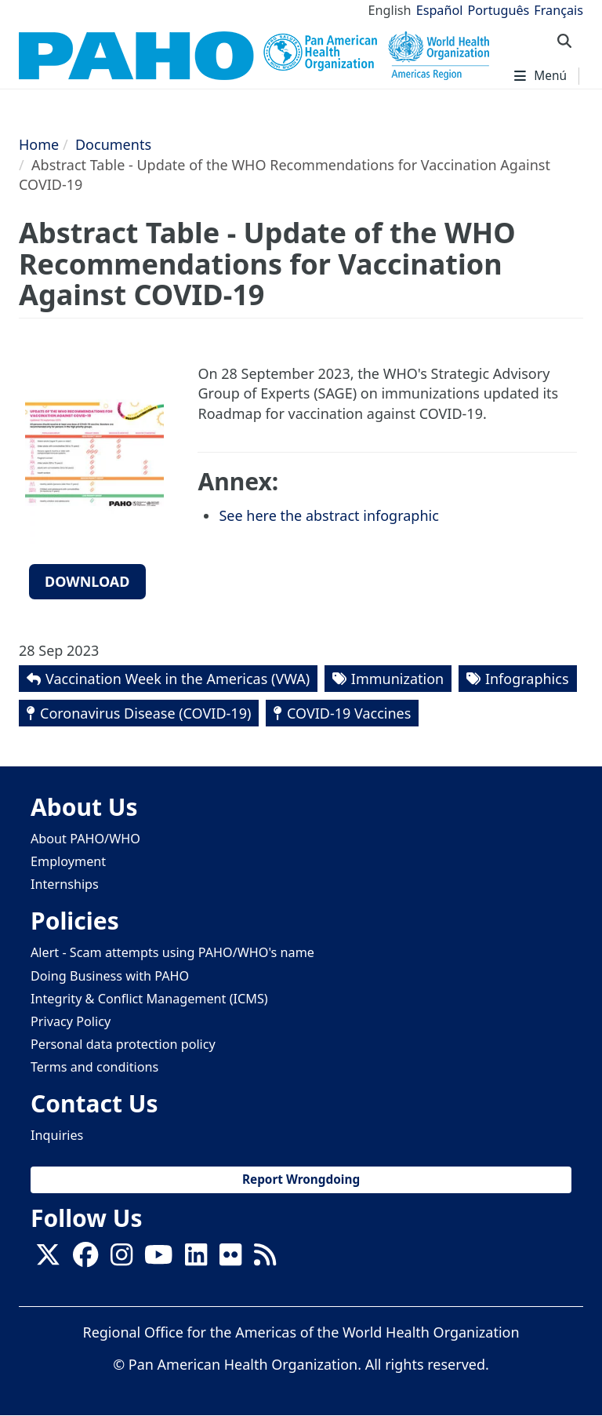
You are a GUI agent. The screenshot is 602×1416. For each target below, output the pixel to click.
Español (439, 10)
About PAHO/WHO (85, 838)
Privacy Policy (71, 1021)
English (390, 10)
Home (39, 144)
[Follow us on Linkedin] (196, 1259)
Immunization (397, 678)
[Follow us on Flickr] (230, 1259)
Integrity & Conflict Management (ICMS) (149, 998)
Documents (113, 144)
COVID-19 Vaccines (349, 713)
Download (87, 581)
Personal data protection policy (123, 1044)
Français (558, 10)
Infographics (527, 678)
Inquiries (57, 1135)
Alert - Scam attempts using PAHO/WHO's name (172, 952)
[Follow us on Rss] (265, 1259)
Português (498, 10)
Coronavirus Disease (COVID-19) (145, 713)
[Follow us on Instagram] (121, 1259)
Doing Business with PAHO (110, 976)
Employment (68, 861)
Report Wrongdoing (301, 1179)
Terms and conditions (94, 1067)
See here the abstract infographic (328, 515)
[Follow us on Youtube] (158, 1259)
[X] (47, 1259)
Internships (65, 884)
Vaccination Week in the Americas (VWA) (177, 678)
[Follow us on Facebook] (85, 1259)
